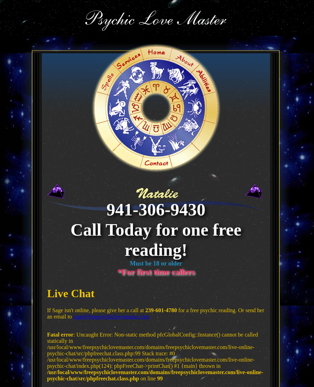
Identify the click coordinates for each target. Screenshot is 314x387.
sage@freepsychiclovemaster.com (111, 316)
